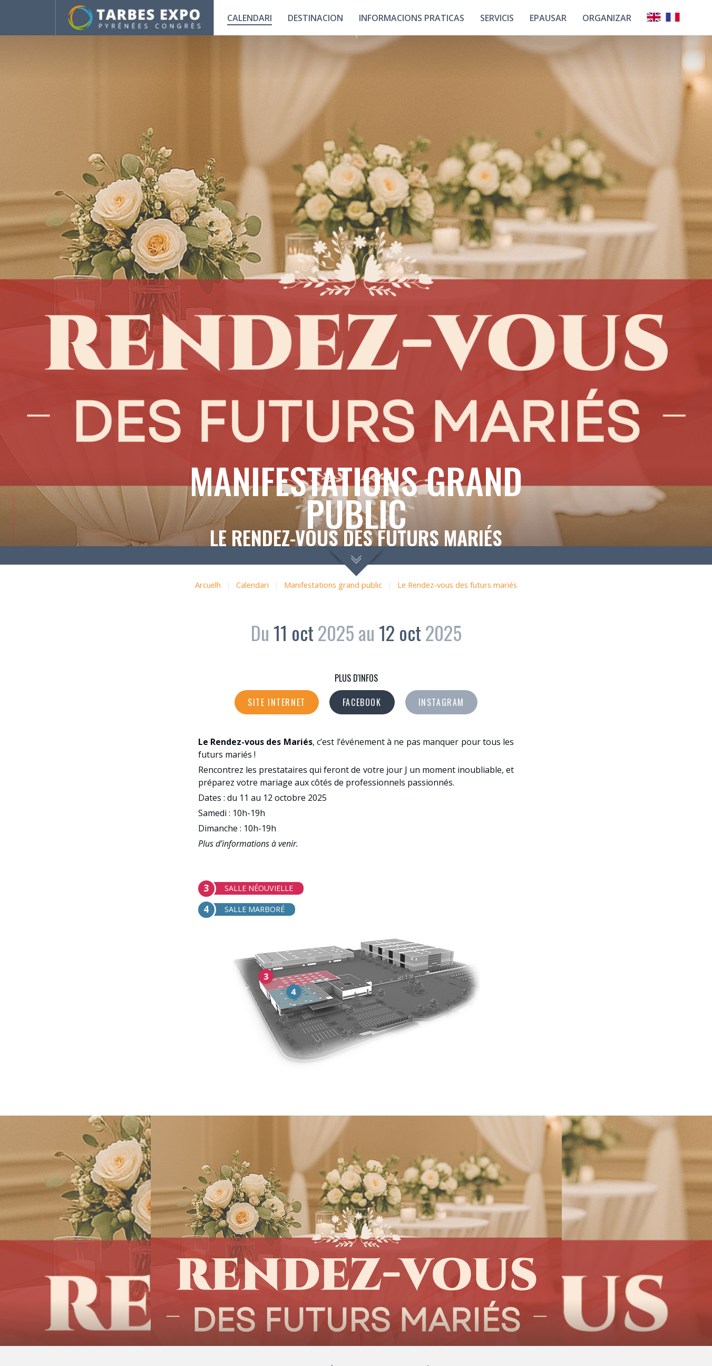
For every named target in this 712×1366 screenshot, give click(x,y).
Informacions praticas (411, 18)
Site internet (277, 702)
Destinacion (315, 18)
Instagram (441, 702)
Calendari (252, 585)
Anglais (654, 17)
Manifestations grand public (333, 585)
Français (673, 17)
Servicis (497, 18)
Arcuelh (208, 585)
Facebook (362, 702)
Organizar (606, 18)
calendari (249, 18)
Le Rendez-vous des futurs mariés (457, 585)
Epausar (548, 18)
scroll (356, 561)
